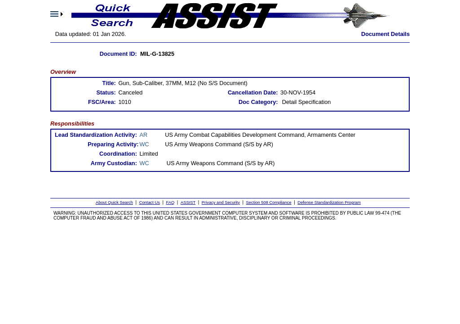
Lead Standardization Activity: (96, 134)
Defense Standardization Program (329, 202)
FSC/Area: (102, 102)
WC (144, 144)
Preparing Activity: (113, 144)
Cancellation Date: (253, 92)
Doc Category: (258, 102)
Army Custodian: (114, 163)
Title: (108, 83)
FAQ (170, 202)
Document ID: (118, 53)
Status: (105, 92)
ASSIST (188, 202)
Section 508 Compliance (269, 202)
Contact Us (149, 202)
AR (144, 134)
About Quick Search (114, 202)
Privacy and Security (221, 202)
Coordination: (118, 153)
